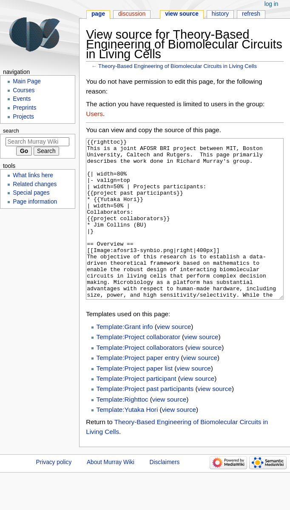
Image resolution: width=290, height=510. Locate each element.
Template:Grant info (125, 358)
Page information (35, 201)
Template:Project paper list (135, 400)
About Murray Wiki (110, 494)
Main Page (27, 81)
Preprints (24, 108)
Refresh (251, 14)
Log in (271, 4)
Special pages (31, 193)
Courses (23, 90)
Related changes (35, 184)
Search (11, 131)
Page (98, 14)
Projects (23, 116)
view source (174, 358)
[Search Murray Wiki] (37, 141)
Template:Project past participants (145, 420)
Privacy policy (54, 494)
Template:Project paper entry (138, 389)
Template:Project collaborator (138, 368)
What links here (33, 175)
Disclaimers (165, 494)
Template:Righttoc (122, 431)
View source (182, 14)
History (220, 14)
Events (22, 99)
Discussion (131, 14)
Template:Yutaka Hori (127, 441)
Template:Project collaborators (140, 379)
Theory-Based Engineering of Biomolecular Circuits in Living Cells (177, 66)
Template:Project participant (136, 410)
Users (94, 113)
